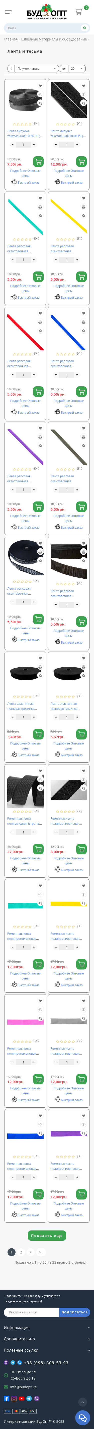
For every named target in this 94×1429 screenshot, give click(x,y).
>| (41, 1252)
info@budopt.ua (23, 1387)
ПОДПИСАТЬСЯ (75, 1312)
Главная (11, 39)
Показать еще (47, 1235)
